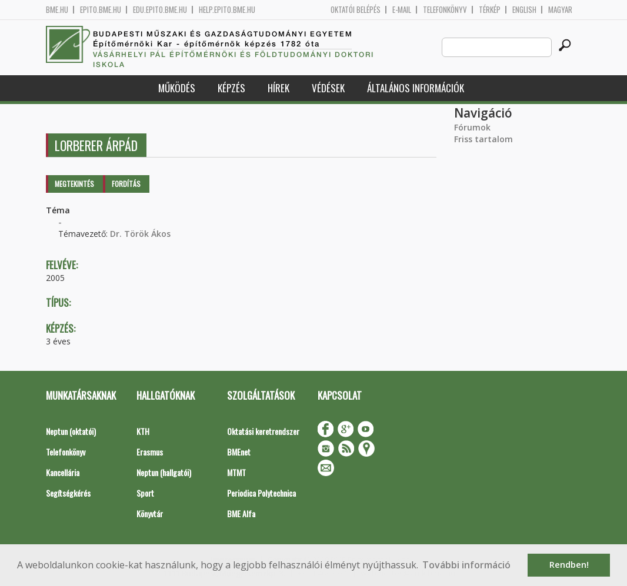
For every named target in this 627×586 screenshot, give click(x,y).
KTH (142, 431)
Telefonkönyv (445, 10)
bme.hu (57, 10)
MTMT (236, 472)
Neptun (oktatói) (71, 431)
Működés (176, 88)
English (524, 10)
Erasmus (149, 452)
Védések (328, 88)
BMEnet (239, 452)
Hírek (278, 88)
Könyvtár (149, 513)
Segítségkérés (68, 493)
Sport (145, 493)
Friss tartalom (483, 139)
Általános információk (415, 88)
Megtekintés (74, 184)
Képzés (231, 88)
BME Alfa (241, 513)
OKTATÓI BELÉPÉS (356, 10)
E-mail (401, 10)
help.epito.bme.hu (227, 10)
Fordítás (126, 184)
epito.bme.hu (100, 10)
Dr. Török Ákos (140, 233)
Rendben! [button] (569, 564)
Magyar (560, 10)
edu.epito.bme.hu (160, 10)
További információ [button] (466, 564)
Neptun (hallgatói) (163, 472)
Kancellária (62, 472)
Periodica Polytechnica (261, 493)
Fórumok (472, 127)
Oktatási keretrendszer (263, 431)
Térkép (490, 10)
